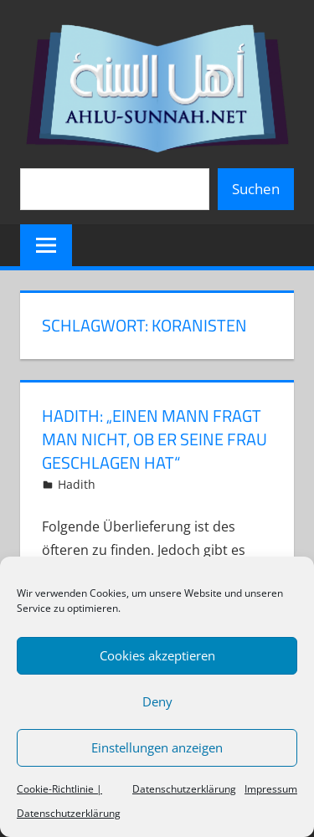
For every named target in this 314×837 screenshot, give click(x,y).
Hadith (76, 484)
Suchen (256, 188)
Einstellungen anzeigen (157, 747)
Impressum (271, 789)
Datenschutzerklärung (184, 789)
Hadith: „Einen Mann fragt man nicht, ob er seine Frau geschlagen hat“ (154, 439)
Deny (157, 701)
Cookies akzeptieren (157, 655)
